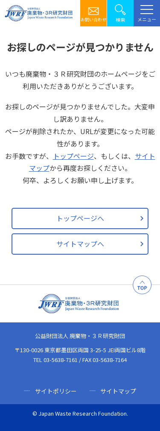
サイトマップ (118, 391)
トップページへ (80, 218)
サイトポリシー (56, 391)
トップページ (73, 156)
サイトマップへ (80, 243)
